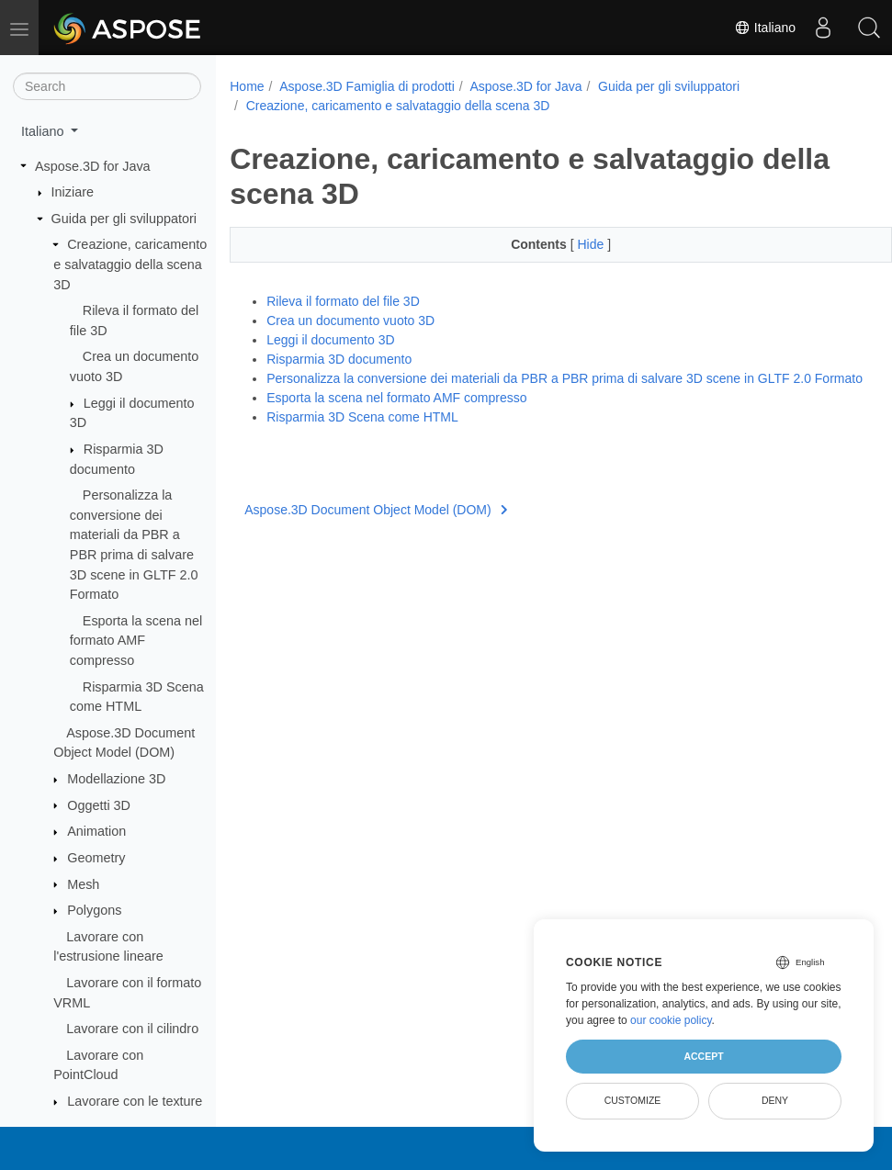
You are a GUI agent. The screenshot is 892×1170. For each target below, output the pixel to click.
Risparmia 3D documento (339, 359)
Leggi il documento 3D (330, 339)
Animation (96, 831)
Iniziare (72, 192)
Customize (632, 1100)
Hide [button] (569, 244)
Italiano (765, 27)
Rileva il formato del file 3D (343, 301)
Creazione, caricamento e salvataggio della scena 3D (130, 264)
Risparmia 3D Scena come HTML (362, 436)
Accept (703, 1056)
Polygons (94, 910)
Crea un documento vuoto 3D (350, 320)
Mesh (83, 884)
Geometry (96, 857)
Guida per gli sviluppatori (124, 218)
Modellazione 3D (116, 778)
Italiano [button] (44, 131)
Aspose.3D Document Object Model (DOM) (375, 529)
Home (247, 86)
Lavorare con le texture (134, 1101)
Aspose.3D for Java (93, 166)
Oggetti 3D (98, 805)
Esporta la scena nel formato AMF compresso (136, 640)
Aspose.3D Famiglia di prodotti (367, 86)
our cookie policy (671, 1020)
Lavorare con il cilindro (132, 1028)
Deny (775, 1100)
